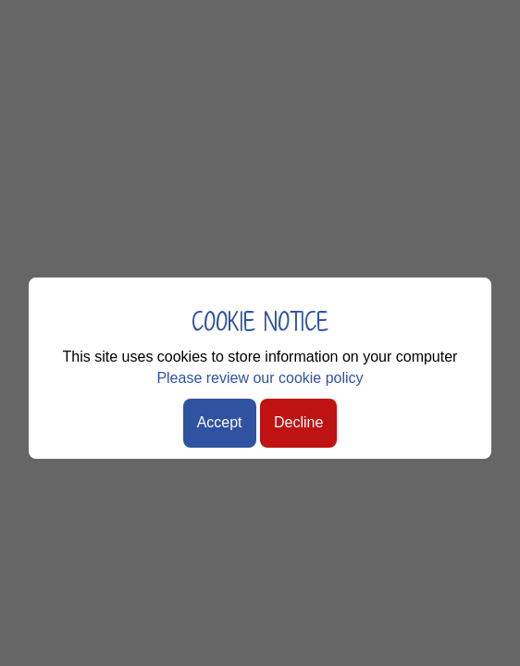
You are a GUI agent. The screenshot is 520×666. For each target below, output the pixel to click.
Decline (298, 422)
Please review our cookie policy (259, 378)
